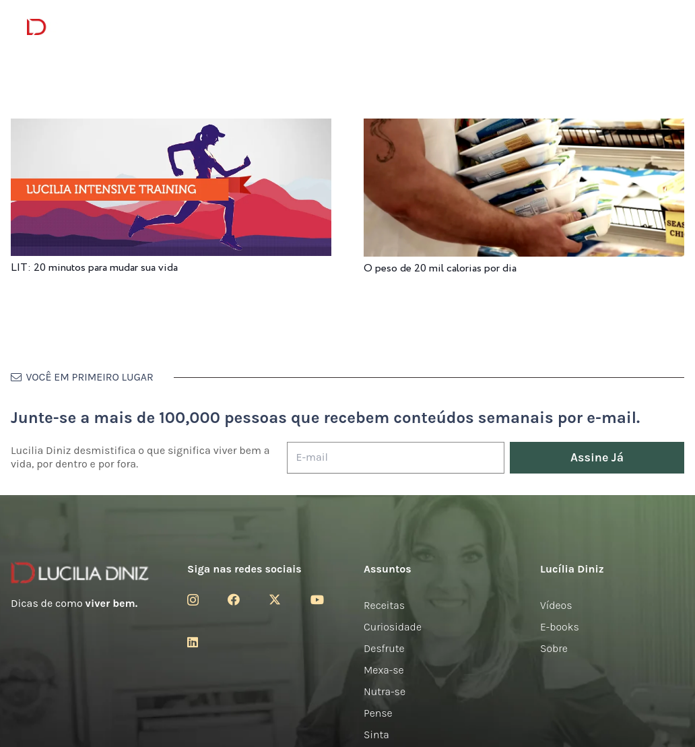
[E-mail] (395, 458)
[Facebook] (234, 599)
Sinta (376, 734)
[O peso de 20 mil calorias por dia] (524, 127)
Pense (378, 713)
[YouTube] (317, 599)
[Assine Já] (597, 458)
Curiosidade (393, 626)
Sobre (554, 648)
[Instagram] (193, 600)
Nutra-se (384, 691)
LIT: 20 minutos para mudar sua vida (94, 267)
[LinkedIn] (192, 642)
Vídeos (556, 605)
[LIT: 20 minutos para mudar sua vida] (171, 127)
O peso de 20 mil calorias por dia (440, 268)
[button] (661, 27)
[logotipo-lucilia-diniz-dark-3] (82, 27)
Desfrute (384, 648)
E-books (559, 626)
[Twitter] (275, 599)
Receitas (384, 605)
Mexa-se (384, 669)
